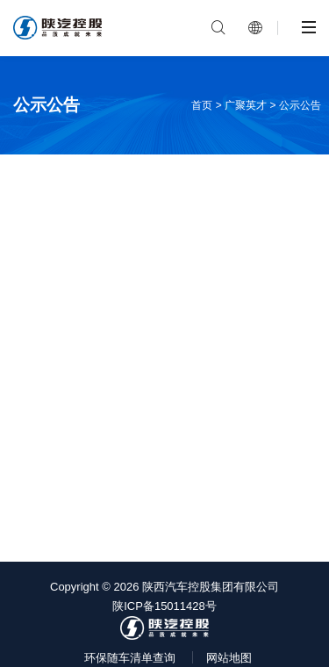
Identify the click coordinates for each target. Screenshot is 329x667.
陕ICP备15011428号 (164, 606)
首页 (201, 105)
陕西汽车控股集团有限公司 (210, 586)
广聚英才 (246, 105)
